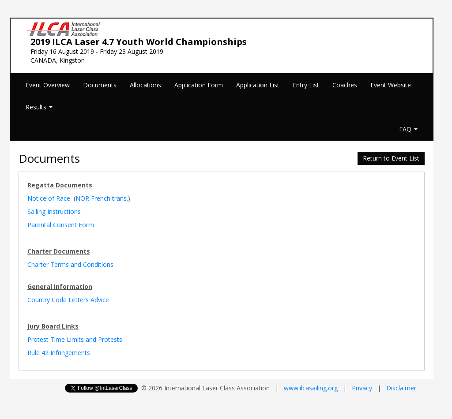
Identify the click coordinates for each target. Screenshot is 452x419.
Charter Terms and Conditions (70, 264)
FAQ (408, 129)
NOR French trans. (101, 198)
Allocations (145, 85)
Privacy (362, 388)
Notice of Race (48, 198)
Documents (100, 85)
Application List (257, 85)
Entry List (306, 85)
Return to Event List (391, 158)
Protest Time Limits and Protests (74, 339)
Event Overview (48, 85)
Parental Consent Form (60, 225)
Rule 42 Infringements (58, 352)
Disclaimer (401, 388)
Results (39, 107)
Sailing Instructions (54, 211)
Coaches (344, 85)
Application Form (198, 85)
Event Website (390, 85)
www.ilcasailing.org (311, 388)
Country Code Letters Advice (68, 300)
